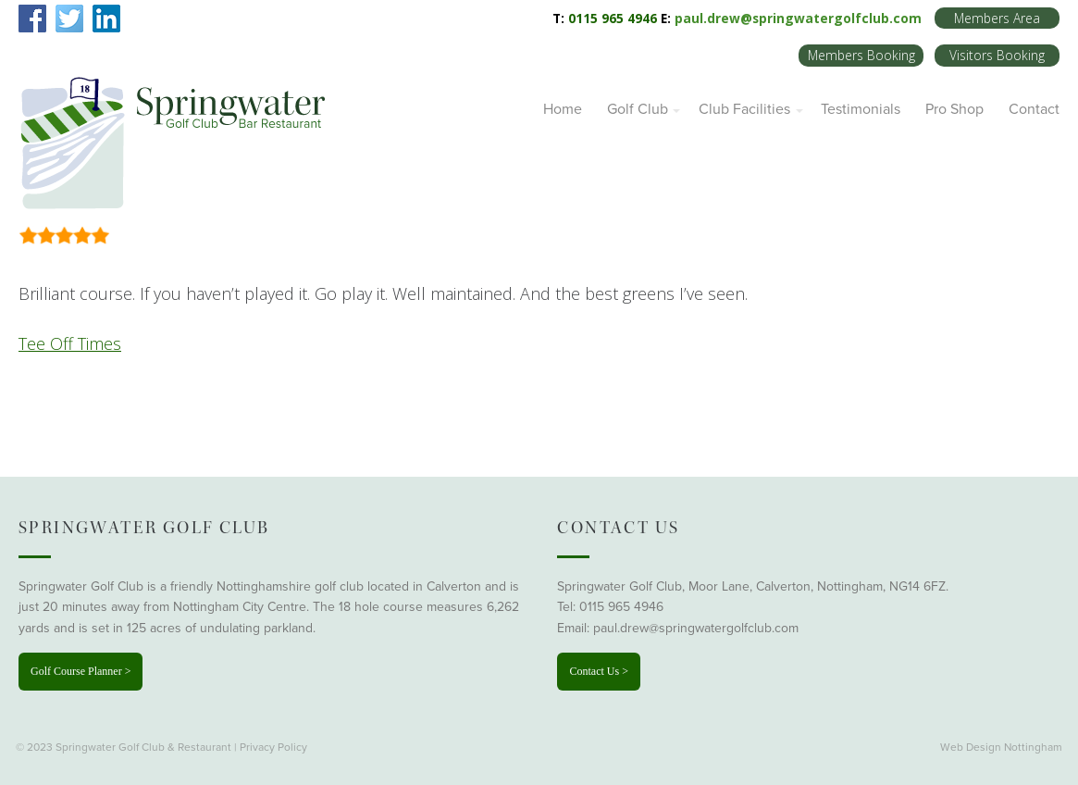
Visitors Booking (997, 55)
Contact (1034, 109)
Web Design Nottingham (1001, 747)
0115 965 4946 (621, 607)
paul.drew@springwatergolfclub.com (798, 18)
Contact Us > (598, 671)
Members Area (997, 18)
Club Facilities (744, 109)
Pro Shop (954, 109)
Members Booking (861, 55)
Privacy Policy (273, 747)
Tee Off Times (70, 343)
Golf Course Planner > (80, 671)
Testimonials (860, 109)
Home (562, 109)
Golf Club (637, 109)
